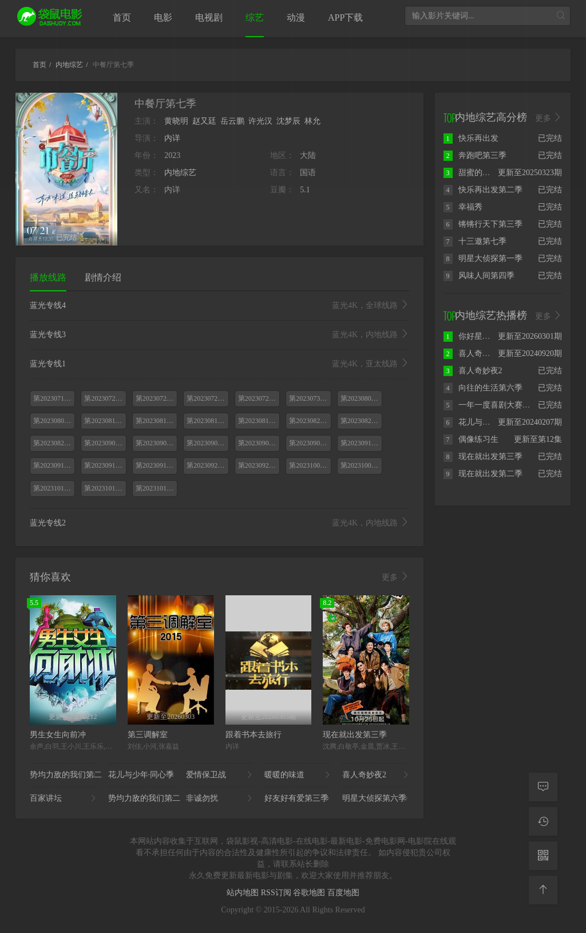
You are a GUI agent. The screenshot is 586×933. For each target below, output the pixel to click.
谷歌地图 (310, 892)
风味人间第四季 (479, 275)
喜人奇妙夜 (471, 353)
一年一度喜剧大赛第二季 (495, 405)
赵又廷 (204, 121)
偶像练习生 (471, 439)
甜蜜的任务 (471, 172)
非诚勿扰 (219, 798)
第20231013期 (53, 488)
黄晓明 (176, 121)
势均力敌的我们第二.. (63, 775)
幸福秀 (463, 207)
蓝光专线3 (219, 335)
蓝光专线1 (219, 364)
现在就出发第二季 (483, 473)
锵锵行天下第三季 (483, 224)
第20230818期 (207, 421)
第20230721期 (104, 398)
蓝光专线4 (219, 305)
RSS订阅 (277, 892)
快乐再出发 (471, 138)
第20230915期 (53, 465)
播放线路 (48, 277)
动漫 (296, 17)
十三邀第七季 (475, 241)
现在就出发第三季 (355, 734)
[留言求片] (543, 787)
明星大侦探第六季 (375, 798)
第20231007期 (361, 465)
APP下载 (345, 17)
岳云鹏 (232, 121)
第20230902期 (156, 443)
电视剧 (209, 17)
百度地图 (343, 892)
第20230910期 (361, 443)
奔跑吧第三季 (475, 155)
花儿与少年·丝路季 (484, 422)
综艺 (255, 17)
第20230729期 (258, 398)
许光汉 (260, 121)
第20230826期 (53, 443)
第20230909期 (309, 443)
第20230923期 (258, 465)
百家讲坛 (63, 798)
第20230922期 (207, 465)
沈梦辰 (288, 121)
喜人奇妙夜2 (375, 775)
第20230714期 (53, 398)
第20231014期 (104, 488)
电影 (163, 17)
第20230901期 (104, 443)
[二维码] (543, 855)
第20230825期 (361, 421)
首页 (122, 17)
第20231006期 (309, 465)
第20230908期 (258, 443)
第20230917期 (156, 465)
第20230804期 (361, 398)
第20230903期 (207, 443)
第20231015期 (156, 488)
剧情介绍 (103, 277)
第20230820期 (309, 421)
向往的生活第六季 (483, 388)
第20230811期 (104, 421)
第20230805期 (53, 421)
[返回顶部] (543, 890)
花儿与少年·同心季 (141, 775)
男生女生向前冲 (58, 734)
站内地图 (244, 892)
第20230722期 (156, 398)
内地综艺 (180, 172)
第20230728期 (207, 398)
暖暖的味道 (297, 775)
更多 (395, 577)
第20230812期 (156, 421)
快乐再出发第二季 (483, 189)
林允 (312, 121)
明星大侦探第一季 (483, 258)
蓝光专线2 (219, 523)
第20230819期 (258, 421)
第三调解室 (148, 734)
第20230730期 (309, 398)
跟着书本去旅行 (253, 734)
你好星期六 (471, 336)
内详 (172, 138)
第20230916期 (104, 465)
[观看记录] (543, 821)
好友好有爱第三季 (297, 798)
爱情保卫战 (219, 775)
